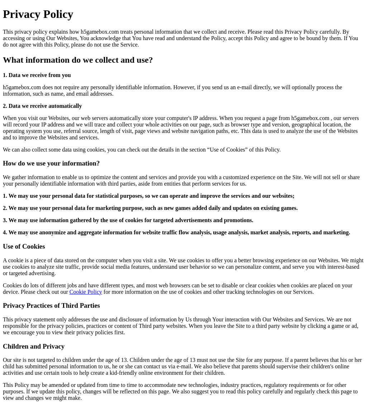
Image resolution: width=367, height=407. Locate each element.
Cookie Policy (86, 292)
